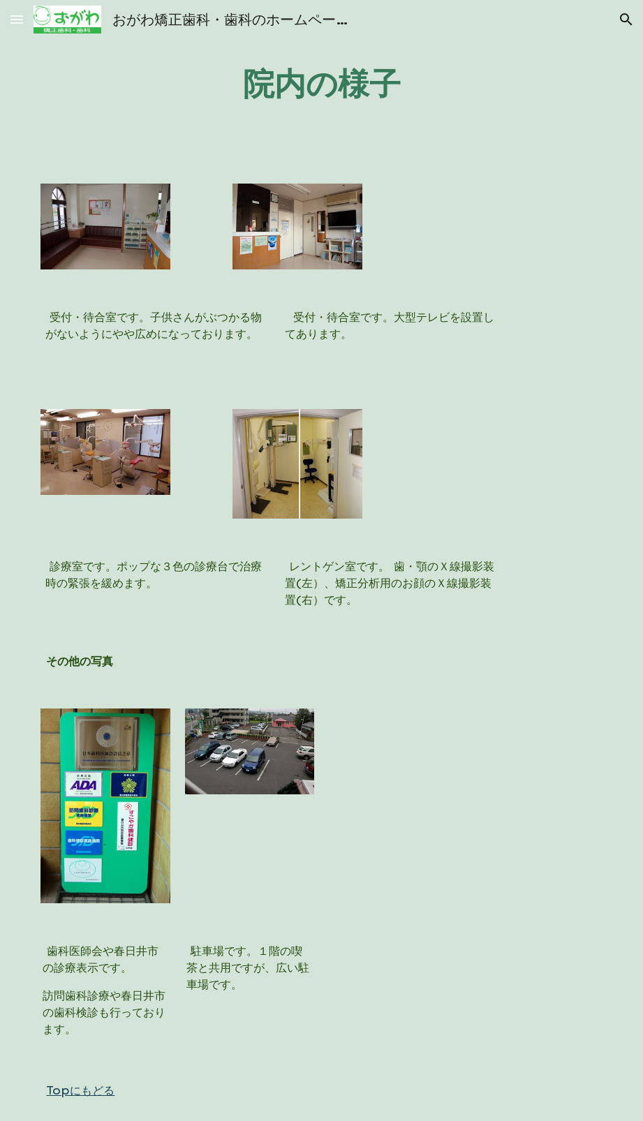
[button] (17, 19)
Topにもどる (80, 1090)
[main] (321, 83)
